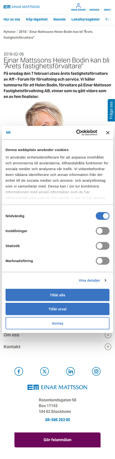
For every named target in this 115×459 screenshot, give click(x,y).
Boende (94, 7)
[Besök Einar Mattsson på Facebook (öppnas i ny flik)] (18, 372)
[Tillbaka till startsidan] (22, 7)
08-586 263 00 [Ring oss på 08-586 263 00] (57, 419)
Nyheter (10, 32)
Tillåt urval (58, 309)
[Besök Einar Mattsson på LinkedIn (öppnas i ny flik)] (70, 372)
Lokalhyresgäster (85, 19)
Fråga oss (111, 110)
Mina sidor (78, 7)
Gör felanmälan (57, 439)
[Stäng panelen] (107, 132)
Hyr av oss (12, 19)
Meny (107, 7)
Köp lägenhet (37, 19)
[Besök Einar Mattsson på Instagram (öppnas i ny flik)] (96, 372)
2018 (22, 32)
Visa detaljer (89, 280)
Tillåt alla (57, 295)
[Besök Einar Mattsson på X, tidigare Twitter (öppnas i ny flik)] (44, 372)
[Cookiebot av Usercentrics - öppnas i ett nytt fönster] (86, 133)
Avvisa (57, 323)
